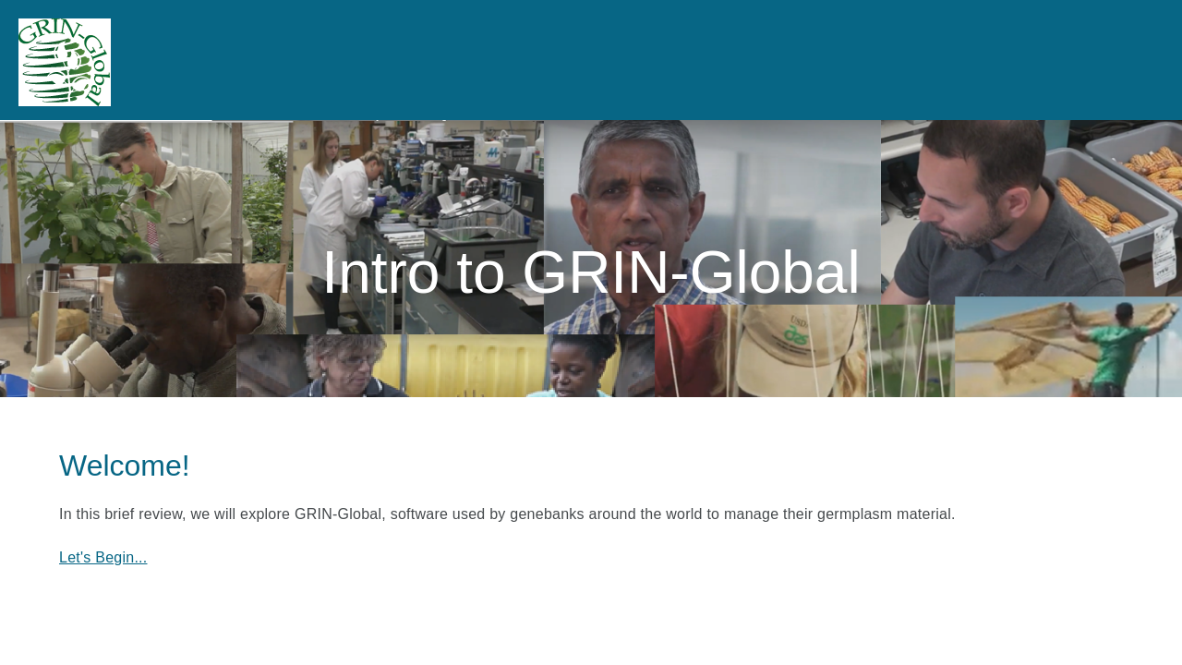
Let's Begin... (103, 557)
